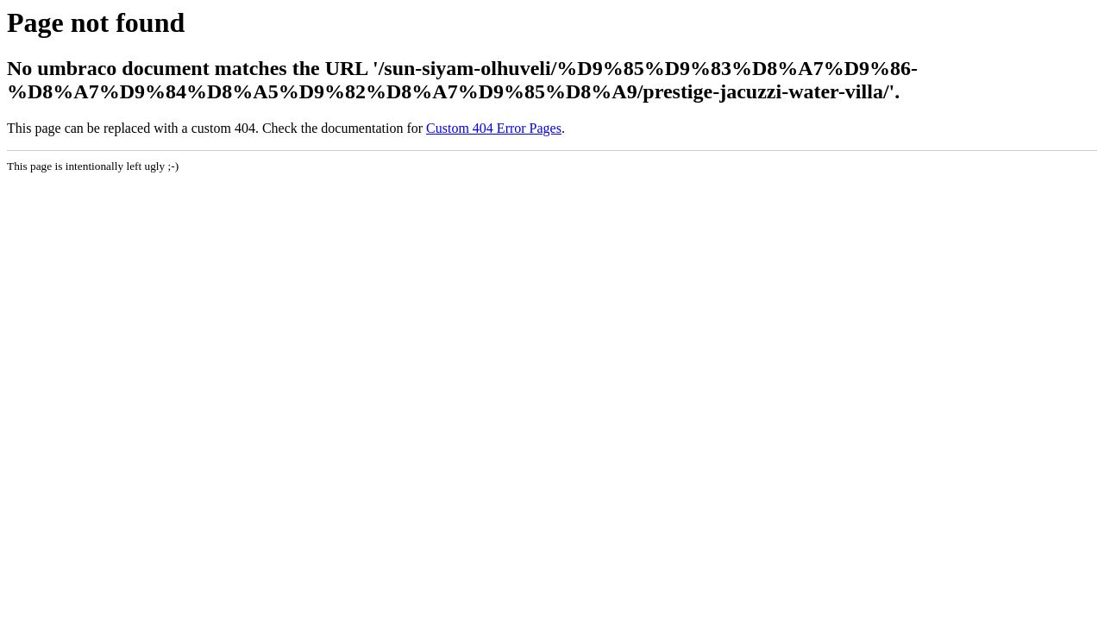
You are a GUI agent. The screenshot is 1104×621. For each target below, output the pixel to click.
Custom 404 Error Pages (493, 128)
